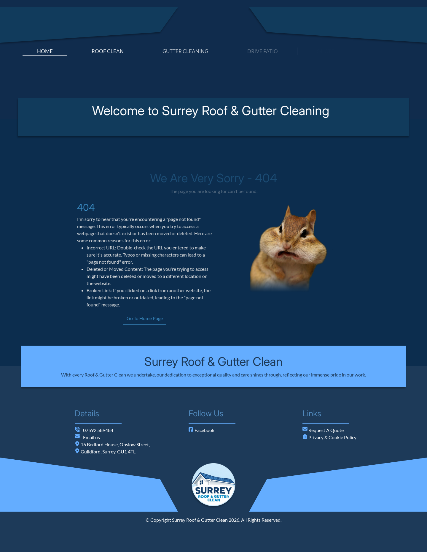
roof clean (108, 51)
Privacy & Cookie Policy (331, 437)
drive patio (262, 51)
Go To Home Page (169, 318)
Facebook (201, 430)
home (45, 51)
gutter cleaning (185, 51)
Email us (91, 437)
